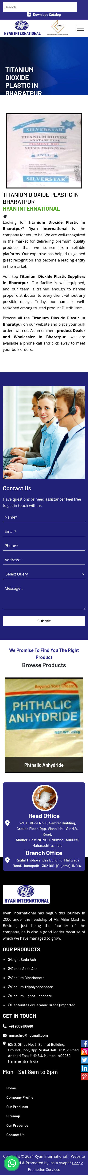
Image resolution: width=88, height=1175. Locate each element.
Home (11, 1088)
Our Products (17, 1106)
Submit (44, 621)
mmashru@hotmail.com (25, 1035)
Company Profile (20, 1097)
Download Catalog (44, 14)
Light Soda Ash (22, 959)
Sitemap (13, 1116)
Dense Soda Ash (23, 968)
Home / (10, 104)
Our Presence (17, 1125)
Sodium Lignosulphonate (30, 996)
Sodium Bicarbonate (26, 977)
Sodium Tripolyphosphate (30, 986)
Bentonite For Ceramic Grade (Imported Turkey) (41, 1008)
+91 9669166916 (18, 1026)
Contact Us (15, 1134)
